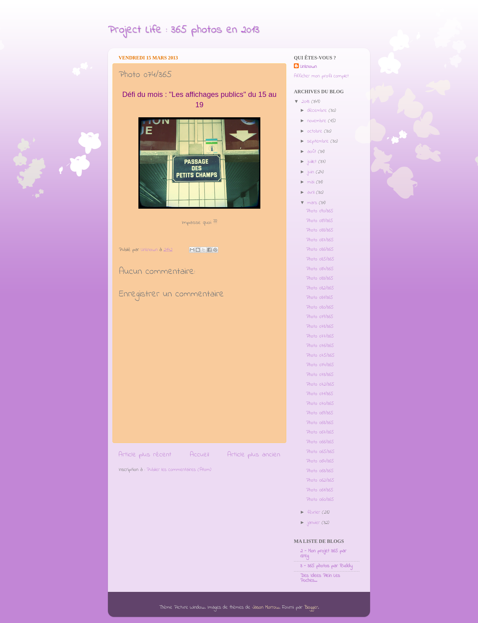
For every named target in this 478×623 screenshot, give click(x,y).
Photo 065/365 (320, 451)
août (312, 151)
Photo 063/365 (320, 471)
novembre (317, 121)
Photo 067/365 (320, 432)
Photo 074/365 (320, 365)
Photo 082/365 (320, 288)
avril (311, 192)
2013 (306, 101)
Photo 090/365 (319, 211)
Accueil (199, 455)
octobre (315, 131)
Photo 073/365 (320, 374)
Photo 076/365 (320, 345)
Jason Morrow (265, 607)
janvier (314, 522)
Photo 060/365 (320, 499)
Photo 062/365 (320, 480)
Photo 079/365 (319, 316)
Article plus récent (145, 455)
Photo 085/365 (320, 259)
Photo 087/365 (320, 240)
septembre (318, 141)
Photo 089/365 (319, 221)
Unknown (308, 66)
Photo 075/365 (320, 355)
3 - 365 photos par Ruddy (326, 566)
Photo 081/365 (319, 297)
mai (311, 182)
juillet (312, 161)
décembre (318, 110)
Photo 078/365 (320, 326)
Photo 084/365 (320, 269)
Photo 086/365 (320, 249)
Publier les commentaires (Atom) (179, 469)
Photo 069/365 (319, 413)
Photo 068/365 (320, 423)
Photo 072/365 (320, 384)
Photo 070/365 (320, 403)
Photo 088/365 (319, 230)
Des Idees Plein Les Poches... (320, 578)
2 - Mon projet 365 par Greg (323, 553)
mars (313, 203)
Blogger (311, 607)
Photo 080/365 (320, 307)
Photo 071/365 (319, 394)
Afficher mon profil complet (321, 76)
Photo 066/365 (320, 442)
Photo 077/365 (320, 336)
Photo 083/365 (319, 278)
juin (311, 172)
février (314, 512)
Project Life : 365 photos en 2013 (183, 30)
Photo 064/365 (320, 461)
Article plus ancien (253, 455)
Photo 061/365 (319, 490)
